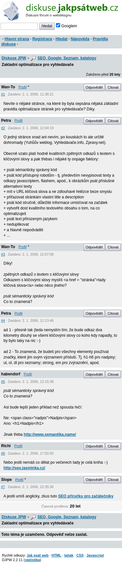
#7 (3, 487)
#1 (3, 94)
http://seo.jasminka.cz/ (24, 468)
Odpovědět (94, 87)
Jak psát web (37, 555)
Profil (23, 87)
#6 (3, 453)
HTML (56, 555)
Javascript (95, 555)
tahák (68, 555)
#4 (3, 320)
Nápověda (80, 39)
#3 (3, 254)
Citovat (113, 87)
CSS (80, 555)
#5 (3, 382)
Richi (6, 446)
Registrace (42, 39)
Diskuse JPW (14, 58)
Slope (6, 479)
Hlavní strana (17, 39)
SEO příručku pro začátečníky (86, 496)
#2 (3, 128)
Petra (6, 120)
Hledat (62, 39)
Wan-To (8, 87)
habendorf (10, 374)
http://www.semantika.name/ (50, 434)
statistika (32, 560)
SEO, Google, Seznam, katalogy (66, 58)
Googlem (66, 26)
